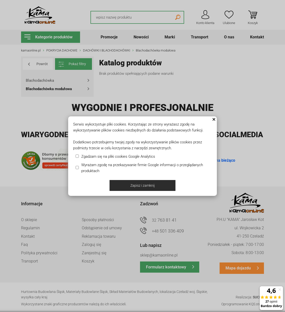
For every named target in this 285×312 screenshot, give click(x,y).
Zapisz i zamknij (142, 185)
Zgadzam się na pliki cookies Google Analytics (118, 156)
